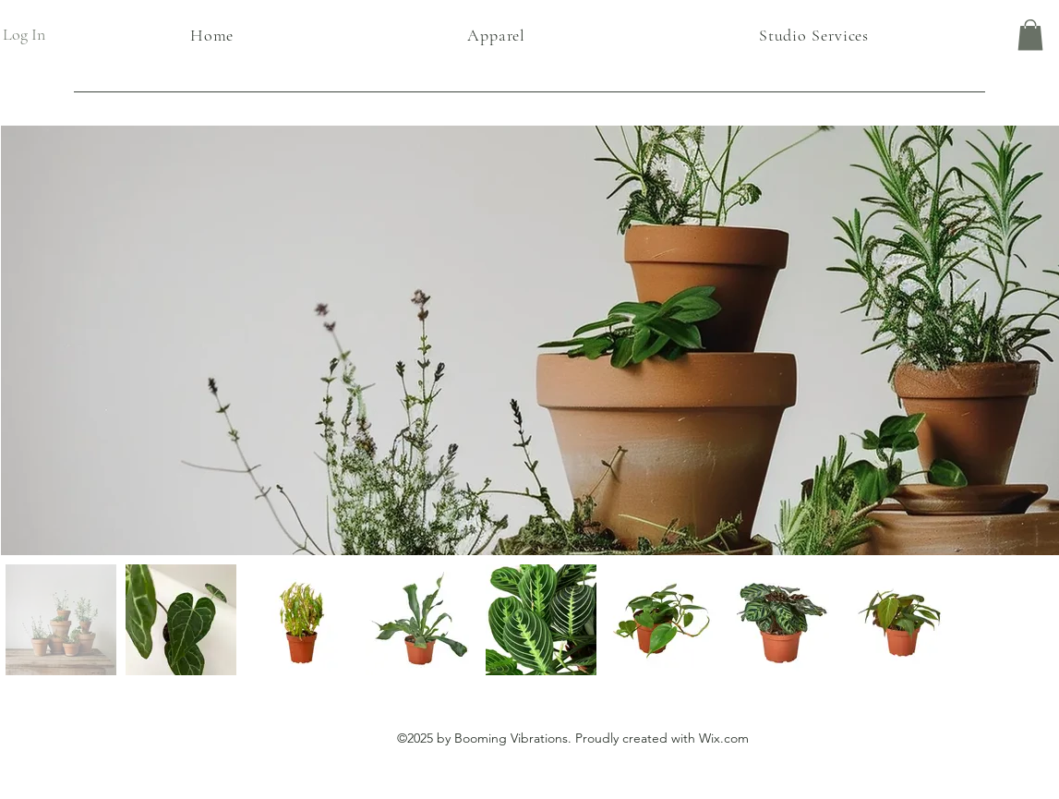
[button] (1030, 34)
